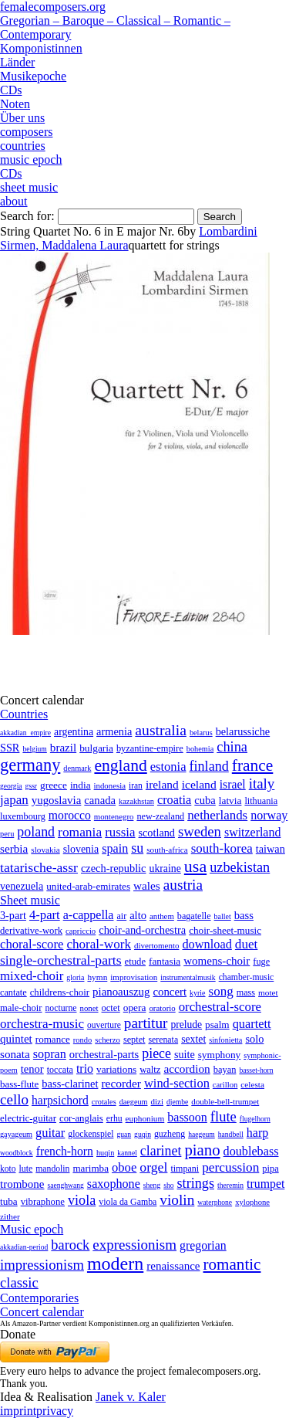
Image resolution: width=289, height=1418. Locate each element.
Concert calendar (42, 1311)
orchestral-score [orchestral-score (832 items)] (220, 1006)
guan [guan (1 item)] (123, 1134)
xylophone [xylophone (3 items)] (252, 1202)
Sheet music (30, 900)
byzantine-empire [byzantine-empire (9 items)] (149, 748)
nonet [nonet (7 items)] (88, 1008)
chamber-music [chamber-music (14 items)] (246, 977)
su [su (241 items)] (137, 848)
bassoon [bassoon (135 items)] (187, 1117)
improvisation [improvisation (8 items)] (133, 977)
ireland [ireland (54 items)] (162, 784)
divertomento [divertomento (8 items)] (157, 945)
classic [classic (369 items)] (19, 1282)
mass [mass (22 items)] (246, 992)
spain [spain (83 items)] (115, 848)
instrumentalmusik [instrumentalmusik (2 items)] (187, 977)
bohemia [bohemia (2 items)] (200, 749)
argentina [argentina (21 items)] (73, 732)
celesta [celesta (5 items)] (252, 1084)
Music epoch (31, 1229)
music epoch (31, 159)
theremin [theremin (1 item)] (230, 1185)
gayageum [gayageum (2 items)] (16, 1134)
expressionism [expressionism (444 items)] (134, 1245)
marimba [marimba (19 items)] (90, 1168)
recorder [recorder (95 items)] (121, 1083)
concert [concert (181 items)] (170, 991)
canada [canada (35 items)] (100, 800)
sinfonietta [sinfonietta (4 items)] (225, 1040)
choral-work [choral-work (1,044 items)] (98, 944)
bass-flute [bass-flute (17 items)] (19, 1084)
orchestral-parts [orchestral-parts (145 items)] (104, 1054)
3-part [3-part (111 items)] (13, 915)
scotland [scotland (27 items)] (157, 832)
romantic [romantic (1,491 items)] (232, 1264)
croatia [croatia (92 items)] (174, 799)
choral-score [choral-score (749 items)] (31, 944)
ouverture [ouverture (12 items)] (104, 1025)
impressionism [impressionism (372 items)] (42, 1265)
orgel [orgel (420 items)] (153, 1167)
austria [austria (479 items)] (183, 885)
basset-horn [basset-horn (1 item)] (256, 1070)
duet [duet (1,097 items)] (246, 944)
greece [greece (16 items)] (53, 785)
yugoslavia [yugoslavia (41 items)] (57, 800)
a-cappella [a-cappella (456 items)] (88, 914)
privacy (54, 1410)
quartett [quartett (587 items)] (252, 1023)
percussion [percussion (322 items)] (230, 1167)
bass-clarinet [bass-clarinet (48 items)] (70, 1083)
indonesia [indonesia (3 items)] (110, 785)
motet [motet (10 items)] (268, 992)
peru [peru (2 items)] (7, 833)
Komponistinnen (41, 48)
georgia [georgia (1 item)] (11, 786)
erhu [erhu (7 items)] (114, 1119)
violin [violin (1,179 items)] (177, 1200)
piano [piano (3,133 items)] (202, 1149)
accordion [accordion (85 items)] (186, 1068)
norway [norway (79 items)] (268, 815)
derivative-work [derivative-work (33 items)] (31, 930)
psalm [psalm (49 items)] (217, 1024)
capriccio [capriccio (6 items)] (81, 930)
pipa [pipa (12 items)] (270, 1168)
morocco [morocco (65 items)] (70, 815)
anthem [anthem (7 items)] (162, 916)
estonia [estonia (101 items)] (168, 766)
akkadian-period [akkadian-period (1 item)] (24, 1247)
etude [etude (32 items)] (135, 961)
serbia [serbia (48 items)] (14, 848)
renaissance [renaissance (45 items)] (173, 1266)
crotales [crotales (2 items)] (104, 1101)
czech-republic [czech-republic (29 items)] (113, 868)
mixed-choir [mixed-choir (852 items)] (31, 976)
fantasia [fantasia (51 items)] (164, 961)
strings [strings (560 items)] (195, 1183)
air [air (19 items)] (121, 916)
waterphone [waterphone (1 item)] (214, 1202)
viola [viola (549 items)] (82, 1200)
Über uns (22, 117)
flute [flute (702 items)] (223, 1116)
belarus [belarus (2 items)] (201, 732)
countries (22, 145)
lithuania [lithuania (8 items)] (260, 801)
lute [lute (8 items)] (25, 1168)
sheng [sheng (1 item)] (151, 1185)
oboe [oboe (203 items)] (124, 1167)
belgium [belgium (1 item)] (34, 749)
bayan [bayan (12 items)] (225, 1069)
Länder (17, 62)
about (14, 201)
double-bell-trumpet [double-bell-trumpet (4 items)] (225, 1101)
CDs (11, 90)
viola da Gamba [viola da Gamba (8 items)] (127, 1201)
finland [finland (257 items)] (209, 766)
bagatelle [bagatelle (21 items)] (194, 916)
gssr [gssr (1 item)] (31, 786)
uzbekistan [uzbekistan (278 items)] (240, 867)
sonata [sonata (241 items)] (15, 1053)
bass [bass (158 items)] (244, 915)
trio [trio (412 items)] (84, 1068)
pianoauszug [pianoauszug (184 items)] (121, 991)
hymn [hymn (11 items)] (97, 977)
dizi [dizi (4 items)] (157, 1101)
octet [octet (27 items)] (111, 1007)
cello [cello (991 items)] (14, 1099)
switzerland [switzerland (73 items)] (252, 832)
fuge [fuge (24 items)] (261, 961)
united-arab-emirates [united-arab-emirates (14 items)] (88, 886)
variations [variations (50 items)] (116, 1069)
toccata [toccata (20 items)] (60, 1069)
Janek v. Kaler (131, 1396)
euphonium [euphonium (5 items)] (145, 1118)
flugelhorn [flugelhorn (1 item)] (255, 1118)
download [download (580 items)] (206, 944)
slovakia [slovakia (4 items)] (45, 849)
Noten (15, 103)
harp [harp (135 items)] (257, 1132)
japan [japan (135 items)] (14, 799)
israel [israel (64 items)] (233, 784)
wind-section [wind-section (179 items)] (177, 1083)
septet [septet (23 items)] (134, 1039)
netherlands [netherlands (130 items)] (217, 815)
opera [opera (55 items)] (134, 1007)
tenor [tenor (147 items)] (32, 1069)
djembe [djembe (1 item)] (177, 1101)
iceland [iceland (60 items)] (199, 784)
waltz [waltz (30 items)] (149, 1069)
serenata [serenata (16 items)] (163, 1039)
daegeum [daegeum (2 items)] (133, 1101)
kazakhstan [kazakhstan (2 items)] (136, 801)
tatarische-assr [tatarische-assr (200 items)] (39, 867)
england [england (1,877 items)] (120, 765)
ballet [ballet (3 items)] (222, 916)
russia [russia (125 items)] (120, 832)
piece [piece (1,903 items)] (156, 1053)
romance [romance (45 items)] (52, 1039)
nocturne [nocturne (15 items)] (60, 1008)
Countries (24, 714)
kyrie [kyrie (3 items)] (197, 993)
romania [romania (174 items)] (80, 832)
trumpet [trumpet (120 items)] (265, 1183)
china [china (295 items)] (232, 747)
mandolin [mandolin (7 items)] (52, 1169)
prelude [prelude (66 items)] (186, 1024)
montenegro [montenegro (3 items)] (114, 816)
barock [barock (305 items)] (70, 1245)
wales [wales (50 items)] (146, 885)
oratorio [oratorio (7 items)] (162, 1008)
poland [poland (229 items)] (36, 832)
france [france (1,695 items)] (253, 765)
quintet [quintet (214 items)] (16, 1039)
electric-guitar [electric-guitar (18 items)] (28, 1118)
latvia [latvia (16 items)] (230, 800)
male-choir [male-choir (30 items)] (21, 1007)
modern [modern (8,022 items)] (115, 1263)
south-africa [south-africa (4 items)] (167, 849)
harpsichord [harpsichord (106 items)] (60, 1100)
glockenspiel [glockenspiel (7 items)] (90, 1134)
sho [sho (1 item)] (168, 1185)
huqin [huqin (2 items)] (105, 1152)
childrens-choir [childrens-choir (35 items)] (59, 992)
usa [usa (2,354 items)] (195, 866)
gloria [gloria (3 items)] (75, 977)
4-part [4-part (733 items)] (44, 914)
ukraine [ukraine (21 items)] (165, 868)
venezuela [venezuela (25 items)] (21, 886)
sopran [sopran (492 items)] (49, 1053)
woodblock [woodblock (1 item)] (16, 1152)
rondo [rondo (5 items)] (82, 1040)
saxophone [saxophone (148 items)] (113, 1183)
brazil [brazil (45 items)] (63, 747)
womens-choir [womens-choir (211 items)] (216, 961)
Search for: (27, 215)
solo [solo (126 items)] (254, 1039)
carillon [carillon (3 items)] (225, 1084)
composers (26, 131)
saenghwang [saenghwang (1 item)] (65, 1185)
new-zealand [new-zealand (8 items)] (160, 816)
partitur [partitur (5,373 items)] (146, 1023)
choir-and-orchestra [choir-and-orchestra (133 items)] (142, 930)
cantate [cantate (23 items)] (13, 992)
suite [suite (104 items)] (184, 1054)
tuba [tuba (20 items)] (9, 1201)
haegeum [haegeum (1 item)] (201, 1134)
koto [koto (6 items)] (7, 1168)
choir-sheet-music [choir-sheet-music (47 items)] (225, 930)
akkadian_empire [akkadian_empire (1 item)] (25, 732)
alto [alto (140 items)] (137, 915)
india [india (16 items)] (80, 785)
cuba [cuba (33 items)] (204, 800)
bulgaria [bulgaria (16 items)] (96, 748)
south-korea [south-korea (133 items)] (222, 848)
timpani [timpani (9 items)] (184, 1168)
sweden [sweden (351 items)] (199, 831)
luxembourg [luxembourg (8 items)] (22, 816)
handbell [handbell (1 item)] (231, 1134)
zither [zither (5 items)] (10, 1216)
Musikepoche (33, 76)
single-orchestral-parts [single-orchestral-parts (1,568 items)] (61, 960)
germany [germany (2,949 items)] (30, 765)
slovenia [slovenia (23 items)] (81, 849)
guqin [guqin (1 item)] (142, 1134)
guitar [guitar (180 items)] (50, 1132)
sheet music (29, 187)
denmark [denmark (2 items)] (77, 768)
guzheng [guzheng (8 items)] (169, 1133)
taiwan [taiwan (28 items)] (270, 849)
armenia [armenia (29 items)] (114, 731)
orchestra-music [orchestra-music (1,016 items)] (42, 1023)
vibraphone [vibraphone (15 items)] (43, 1201)
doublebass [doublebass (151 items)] (251, 1151)
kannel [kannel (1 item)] (127, 1152)
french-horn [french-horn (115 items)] (64, 1151)
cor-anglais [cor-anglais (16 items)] (81, 1118)
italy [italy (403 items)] (262, 783)
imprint (18, 1410)
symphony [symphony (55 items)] (219, 1054)
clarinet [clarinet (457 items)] (161, 1150)
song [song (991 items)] (221, 991)
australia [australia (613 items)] (161, 729)
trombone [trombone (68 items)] (22, 1184)
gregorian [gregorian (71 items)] (203, 1245)
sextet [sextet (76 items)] (193, 1039)
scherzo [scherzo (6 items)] (107, 1039)
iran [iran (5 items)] (136, 785)
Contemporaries (39, 1297)
